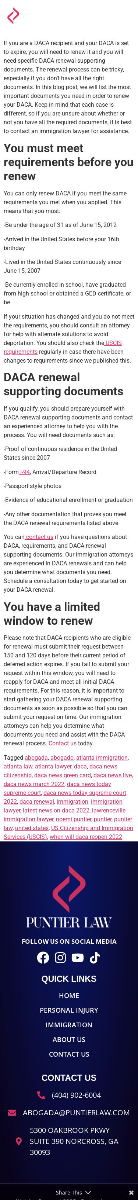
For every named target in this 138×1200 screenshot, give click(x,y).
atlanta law (18, 766)
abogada (36, 757)
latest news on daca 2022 (56, 810)
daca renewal (37, 801)
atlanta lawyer (53, 766)
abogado (62, 757)
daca (80, 766)
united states (32, 828)
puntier (103, 819)
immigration (72, 801)
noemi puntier (73, 819)
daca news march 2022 (34, 784)
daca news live (112, 775)
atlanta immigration (102, 757)
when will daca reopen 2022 (86, 836)
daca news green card (62, 775)
